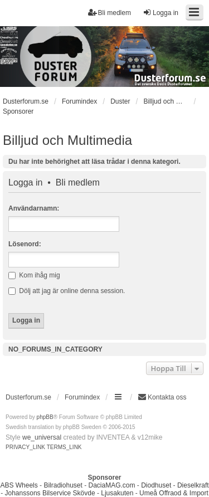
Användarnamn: (33, 208)
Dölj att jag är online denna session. (66, 291)
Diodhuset (156, 485)
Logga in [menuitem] (160, 12)
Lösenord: (24, 244)
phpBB (45, 417)
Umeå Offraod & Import (173, 493)
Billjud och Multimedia (67, 140)
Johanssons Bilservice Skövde (50, 493)
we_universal (41, 437)
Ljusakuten (117, 493)
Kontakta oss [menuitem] (162, 397)
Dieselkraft (193, 485)
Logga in (25, 182)
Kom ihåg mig (34, 275)
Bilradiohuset (62, 485)
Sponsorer (18, 111)
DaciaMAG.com (111, 485)
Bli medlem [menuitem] (109, 12)
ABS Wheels (18, 485)
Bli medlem (78, 182)
